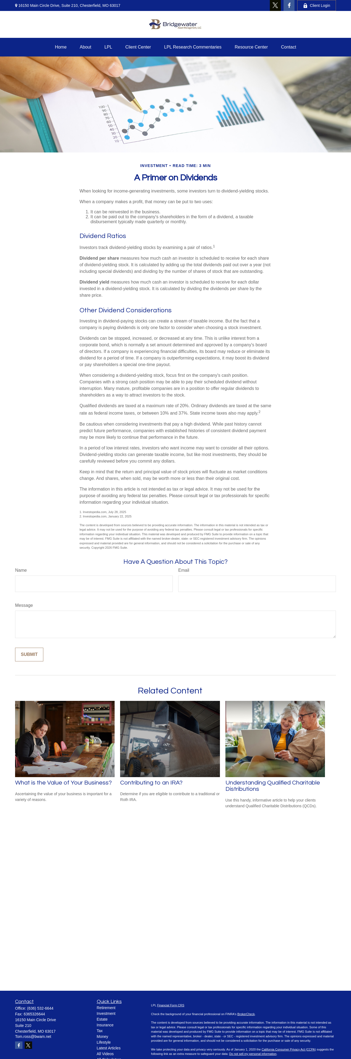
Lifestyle (104, 1042)
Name (21, 570)
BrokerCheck (246, 1014)
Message (24, 605)
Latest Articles (109, 1048)
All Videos (105, 1054)
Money (102, 1036)
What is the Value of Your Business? (63, 783)
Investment (106, 1013)
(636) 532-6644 (40, 1008)
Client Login (316, 5)
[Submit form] (29, 654)
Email (183, 570)
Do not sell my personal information (252, 1053)
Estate (102, 1019)
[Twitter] (275, 5)
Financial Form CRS (170, 1005)
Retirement (106, 1008)
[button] (60, 47)
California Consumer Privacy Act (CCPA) (289, 1049)
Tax (100, 1031)
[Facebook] (289, 5)
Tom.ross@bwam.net (33, 1036)
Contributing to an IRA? (151, 783)
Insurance (105, 1025)
